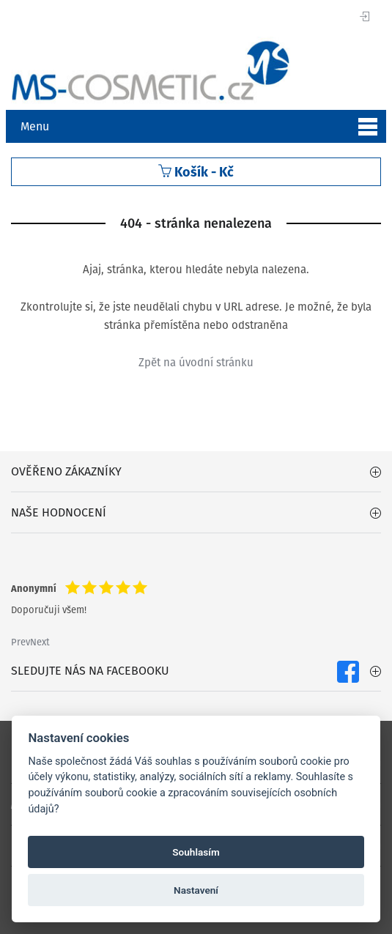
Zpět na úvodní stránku (196, 362)
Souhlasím (195, 852)
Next (40, 642)
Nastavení (196, 890)
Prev (20, 642)
